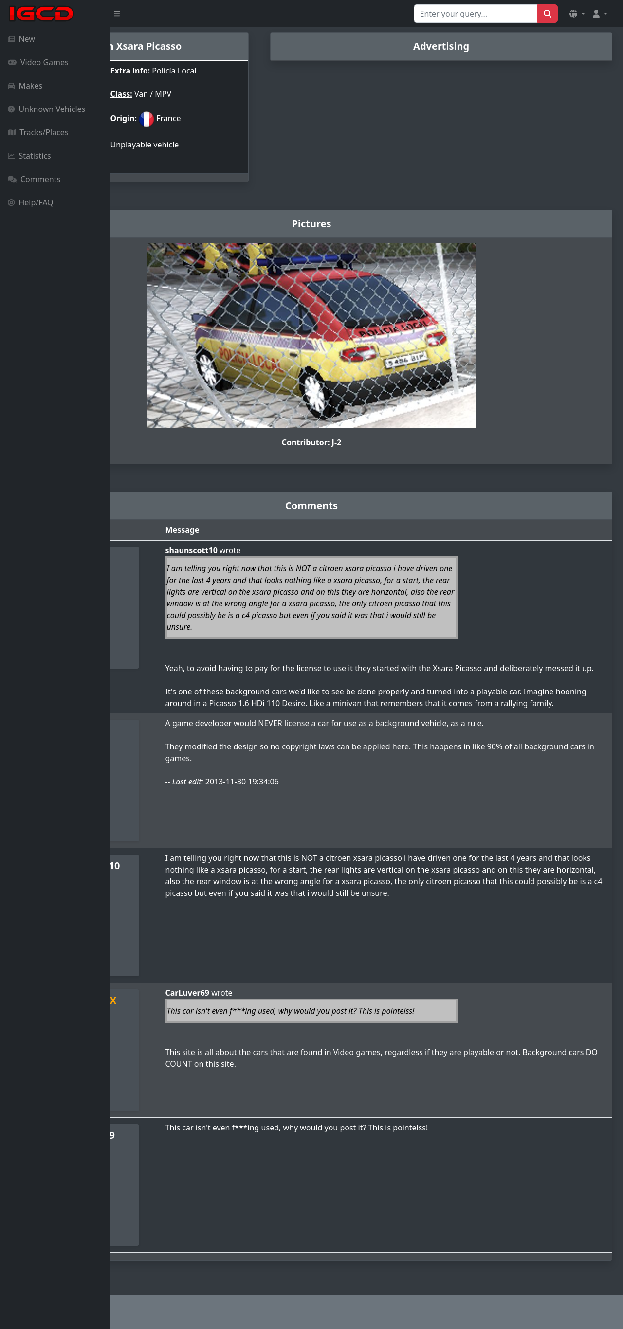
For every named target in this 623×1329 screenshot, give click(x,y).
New (21, 39)
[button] (577, 13)
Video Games (38, 62)
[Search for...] (476, 13)
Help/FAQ (31, 202)
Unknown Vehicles (46, 109)
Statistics (29, 155)
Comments (34, 179)
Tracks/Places (38, 132)
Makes (25, 85)
